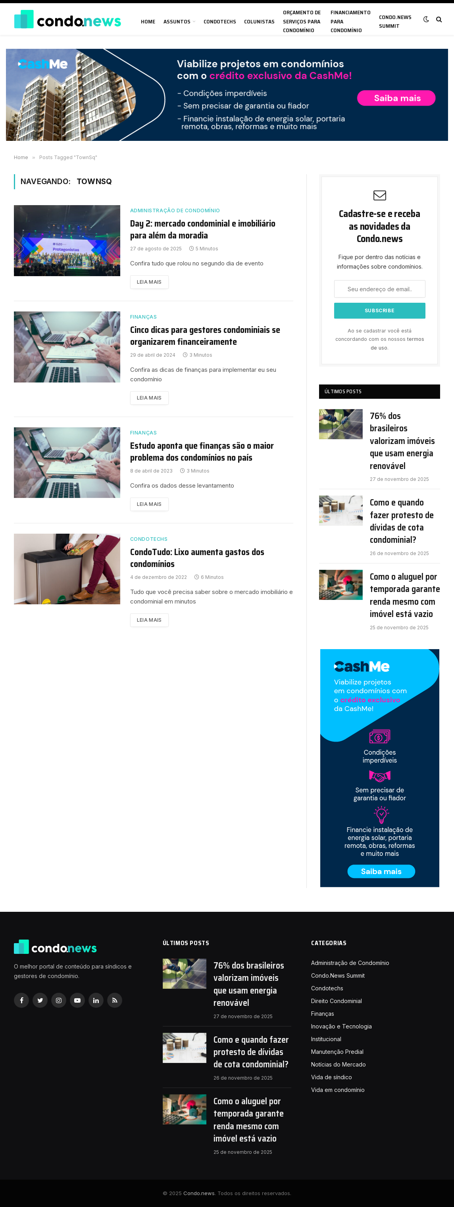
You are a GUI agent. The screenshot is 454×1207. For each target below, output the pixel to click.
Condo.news (199, 1193)
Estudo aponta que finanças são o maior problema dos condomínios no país (202, 452)
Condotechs (220, 21)
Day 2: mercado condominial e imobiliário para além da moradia (202, 230)
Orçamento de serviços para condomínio (302, 21)
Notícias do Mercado (338, 1064)
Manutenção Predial (337, 1051)
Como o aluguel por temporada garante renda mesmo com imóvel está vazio (405, 596)
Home (148, 21)
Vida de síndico (331, 1077)
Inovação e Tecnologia (341, 1026)
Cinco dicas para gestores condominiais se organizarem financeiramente (205, 336)
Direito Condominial (336, 1001)
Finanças (143, 317)
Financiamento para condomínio (351, 21)
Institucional (326, 1039)
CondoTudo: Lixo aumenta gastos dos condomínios (197, 558)
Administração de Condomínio (175, 210)
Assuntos (177, 21)
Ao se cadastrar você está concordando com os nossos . (379, 339)
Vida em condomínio (338, 1089)
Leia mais (149, 282)
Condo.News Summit (395, 21)
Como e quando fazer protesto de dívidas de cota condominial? (402, 521)
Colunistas (259, 21)
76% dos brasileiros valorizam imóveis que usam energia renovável (402, 441)
